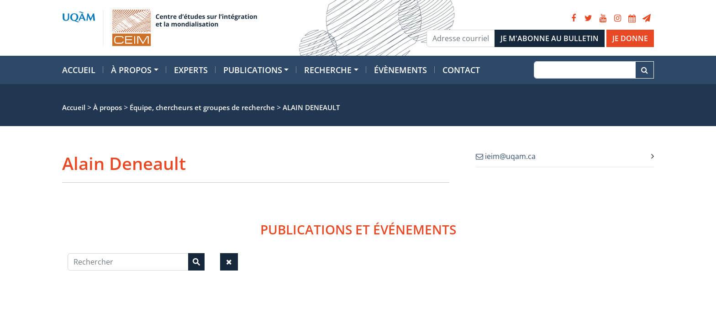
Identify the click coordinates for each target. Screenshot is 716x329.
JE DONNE (630, 38)
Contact (461, 69)
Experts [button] (191, 69)
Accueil (78, 69)
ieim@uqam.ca (506, 156)
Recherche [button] (328, 69)
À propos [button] (131, 69)
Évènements (400, 69)
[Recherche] (585, 70)
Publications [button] (252, 69)
